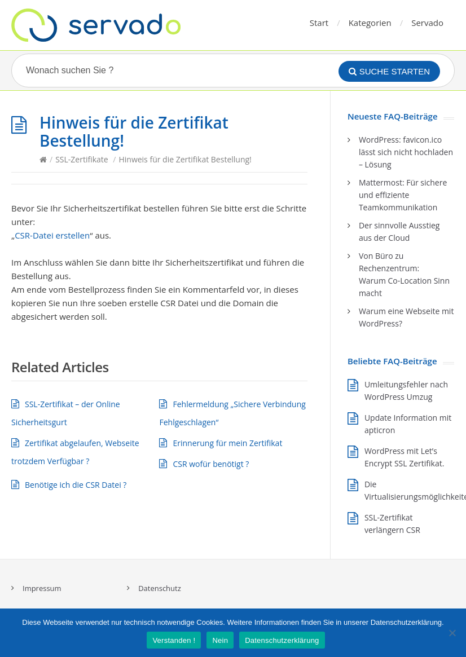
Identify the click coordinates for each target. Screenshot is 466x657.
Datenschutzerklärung (282, 640)
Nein (220, 640)
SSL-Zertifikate (81, 159)
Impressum (42, 588)
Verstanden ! (173, 640)
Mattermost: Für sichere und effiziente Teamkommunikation (403, 195)
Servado (427, 22)
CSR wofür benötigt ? (211, 463)
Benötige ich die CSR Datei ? (75, 484)
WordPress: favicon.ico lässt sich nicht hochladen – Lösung (406, 152)
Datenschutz (159, 588)
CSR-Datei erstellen (52, 235)
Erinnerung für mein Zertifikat (227, 443)
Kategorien (370, 22)
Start (319, 22)
